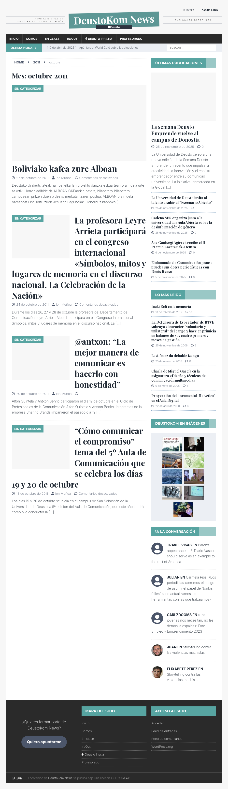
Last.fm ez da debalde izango (175, 355)
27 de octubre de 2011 (32, 178)
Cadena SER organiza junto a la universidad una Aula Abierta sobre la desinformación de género (181, 222)
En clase (52, 39)
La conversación (175, 531)
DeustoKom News (60, 778)
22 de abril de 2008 (167, 406)
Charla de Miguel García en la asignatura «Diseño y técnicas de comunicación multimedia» (178, 375)
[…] (119, 202)
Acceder (157, 723)
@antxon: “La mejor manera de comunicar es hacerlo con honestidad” (106, 363)
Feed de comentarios (166, 739)
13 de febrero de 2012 (168, 312)
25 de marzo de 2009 (168, 361)
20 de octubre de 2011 (32, 394)
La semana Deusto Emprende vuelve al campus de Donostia (175, 133)
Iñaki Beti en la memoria (171, 306)
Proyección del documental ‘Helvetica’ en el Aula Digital (183, 397)
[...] (168, 187)
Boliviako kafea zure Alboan (64, 168)
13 (190, 312)
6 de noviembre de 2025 (170, 252)
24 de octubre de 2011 (32, 304)
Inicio (13, 39)
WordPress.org (162, 746)
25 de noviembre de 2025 (175, 147)
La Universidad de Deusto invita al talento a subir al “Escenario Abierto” (182, 200)
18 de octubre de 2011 (32, 493)
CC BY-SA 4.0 (120, 778)
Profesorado (131, 39)
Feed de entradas (164, 731)
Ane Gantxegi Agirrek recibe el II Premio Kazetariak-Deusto (178, 244)
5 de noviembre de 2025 (170, 277)
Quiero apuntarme (44, 742)
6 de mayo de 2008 (167, 385)
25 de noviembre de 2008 (171, 345)
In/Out (72, 39)
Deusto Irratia (98, 39)
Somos (31, 39)
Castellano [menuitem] (209, 10)
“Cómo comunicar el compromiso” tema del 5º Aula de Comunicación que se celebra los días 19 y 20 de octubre (79, 457)
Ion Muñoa (63, 178)
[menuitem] (189, 10)
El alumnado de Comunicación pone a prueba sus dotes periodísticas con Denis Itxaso (182, 267)
